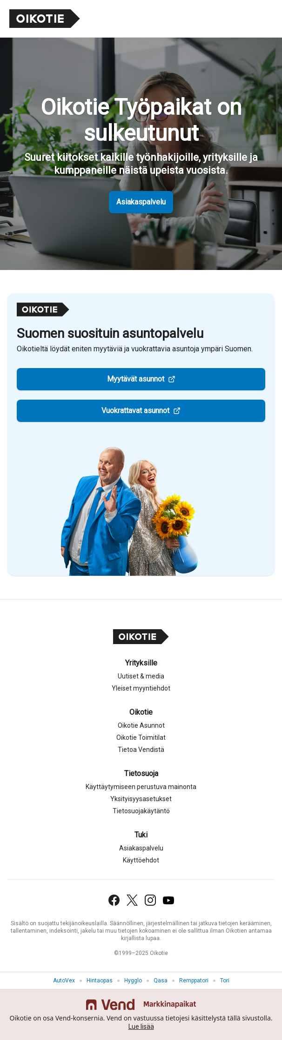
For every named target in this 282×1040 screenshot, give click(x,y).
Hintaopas (100, 980)
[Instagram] (150, 900)
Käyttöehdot (141, 860)
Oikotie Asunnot (141, 725)
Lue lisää (141, 1026)
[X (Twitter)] (132, 900)
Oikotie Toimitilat (141, 737)
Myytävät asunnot (135, 379)
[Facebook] (114, 900)
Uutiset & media (141, 676)
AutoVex (64, 980)
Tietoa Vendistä (141, 749)
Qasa (161, 980)
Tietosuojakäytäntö (141, 811)
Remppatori (193, 980)
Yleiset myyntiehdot (141, 688)
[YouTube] (168, 900)
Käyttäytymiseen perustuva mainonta (141, 786)
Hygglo (133, 980)
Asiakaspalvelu (141, 201)
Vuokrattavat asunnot (135, 410)
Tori (224, 980)
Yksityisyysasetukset (141, 799)
